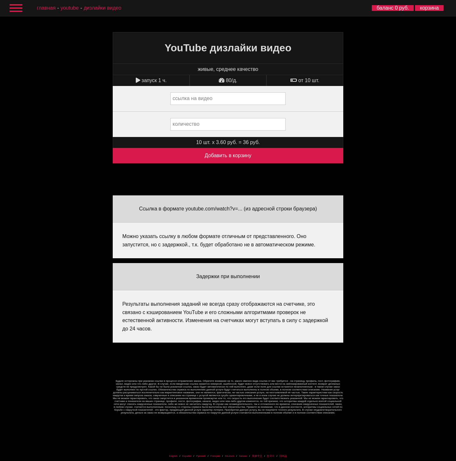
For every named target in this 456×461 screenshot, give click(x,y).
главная (46, 8)
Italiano (243, 456)
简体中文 (257, 456)
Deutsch (229, 456)
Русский (201, 456)
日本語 (283, 456)
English (173, 456)
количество (186, 124)
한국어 (270, 456)
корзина (429, 8)
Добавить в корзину (228, 155)
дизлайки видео (102, 8)
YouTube (70, 8)
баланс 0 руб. (393, 8)
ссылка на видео (192, 98)
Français (215, 456)
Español (186, 456)
